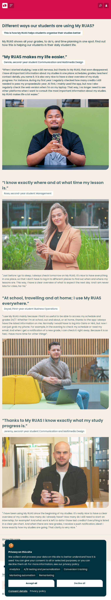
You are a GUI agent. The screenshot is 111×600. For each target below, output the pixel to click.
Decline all (79, 583)
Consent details (17, 591)
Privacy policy (38, 591)
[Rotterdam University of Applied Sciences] (4, 5)
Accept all (31, 583)
